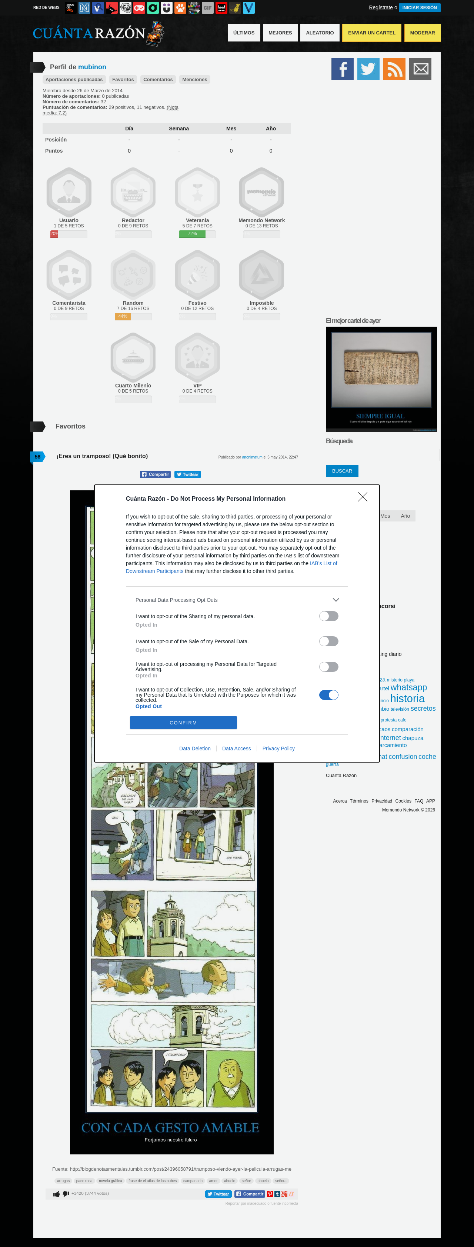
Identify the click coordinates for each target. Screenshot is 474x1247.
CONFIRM (183, 723)
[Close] (365, 499)
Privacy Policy (279, 748)
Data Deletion (195, 748)
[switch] (328, 616)
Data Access (236, 748)
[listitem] (237, 600)
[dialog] (237, 623)
